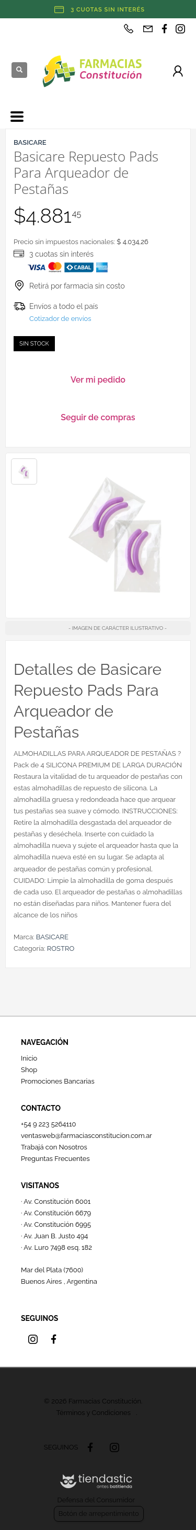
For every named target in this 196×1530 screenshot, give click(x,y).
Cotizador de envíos (60, 319)
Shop (29, 1070)
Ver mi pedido (98, 380)
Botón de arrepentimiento (99, 1513)
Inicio (29, 1058)
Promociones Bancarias (58, 1081)
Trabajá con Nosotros (54, 1147)
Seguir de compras (98, 417)
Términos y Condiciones (93, 1413)
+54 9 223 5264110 (48, 1124)
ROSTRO (60, 948)
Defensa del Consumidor (96, 1500)
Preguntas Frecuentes (55, 1159)
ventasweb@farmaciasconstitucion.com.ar (86, 1136)
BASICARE (52, 937)
